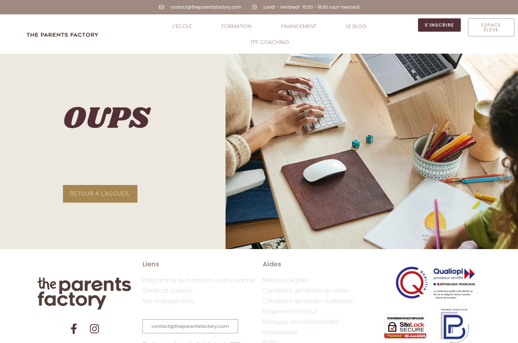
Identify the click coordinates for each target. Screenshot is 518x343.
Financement (299, 26)
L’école (182, 26)
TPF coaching (269, 42)
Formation (237, 26)
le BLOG (356, 26)
